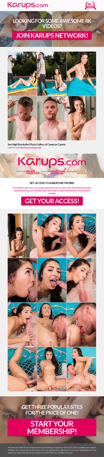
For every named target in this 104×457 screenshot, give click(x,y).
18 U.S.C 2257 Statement (83, 453)
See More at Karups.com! (31, 147)
